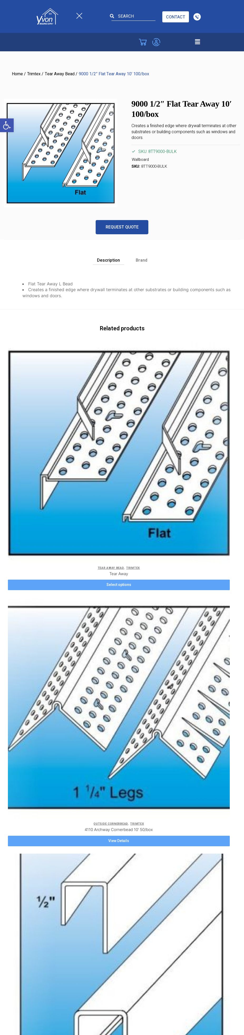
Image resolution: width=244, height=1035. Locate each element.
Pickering (132, 876)
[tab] (108, 259)
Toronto (131, 895)
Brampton (41, 849)
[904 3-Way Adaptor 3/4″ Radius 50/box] (138, 493)
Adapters (131, 537)
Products (41, 730)
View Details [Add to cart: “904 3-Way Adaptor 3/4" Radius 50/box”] (138, 554)
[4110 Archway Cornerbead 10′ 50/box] (138, 381)
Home (17, 74)
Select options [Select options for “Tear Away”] (47, 441)
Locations (44, 744)
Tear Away (47, 430)
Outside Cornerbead (130, 424)
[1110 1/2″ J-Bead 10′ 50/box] (47, 493)
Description (108, 260)
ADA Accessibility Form (144, 702)
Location (40, 721)
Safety (129, 712)
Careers (39, 693)
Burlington (41, 756)
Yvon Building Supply (76, 1003)
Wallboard (140, 159)
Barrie (38, 839)
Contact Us (134, 693)
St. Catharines (136, 885)
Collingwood (43, 867)
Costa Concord (46, 775)
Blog (128, 684)
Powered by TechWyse (122, 1013)
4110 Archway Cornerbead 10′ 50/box (138, 430)
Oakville (130, 867)
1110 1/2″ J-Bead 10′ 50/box (47, 542)
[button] (7, 125)
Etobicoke (41, 793)
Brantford (41, 858)
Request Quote (122, 227)
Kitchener (41, 895)
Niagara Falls (135, 858)
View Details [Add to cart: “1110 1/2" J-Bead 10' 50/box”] (47, 554)
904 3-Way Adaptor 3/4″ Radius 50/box (138, 542)
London (130, 839)
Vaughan (40, 766)
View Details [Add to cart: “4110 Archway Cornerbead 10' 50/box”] (138, 441)
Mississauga (135, 849)
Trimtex (34, 74)
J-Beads (39, 537)
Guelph (39, 876)
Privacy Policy (45, 684)
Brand (141, 260)
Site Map (131, 721)
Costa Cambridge (48, 784)
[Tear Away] (47, 381)
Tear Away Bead (60, 74)
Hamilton (40, 885)
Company (41, 702)
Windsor (40, 812)
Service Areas (45, 712)
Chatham (40, 802)
